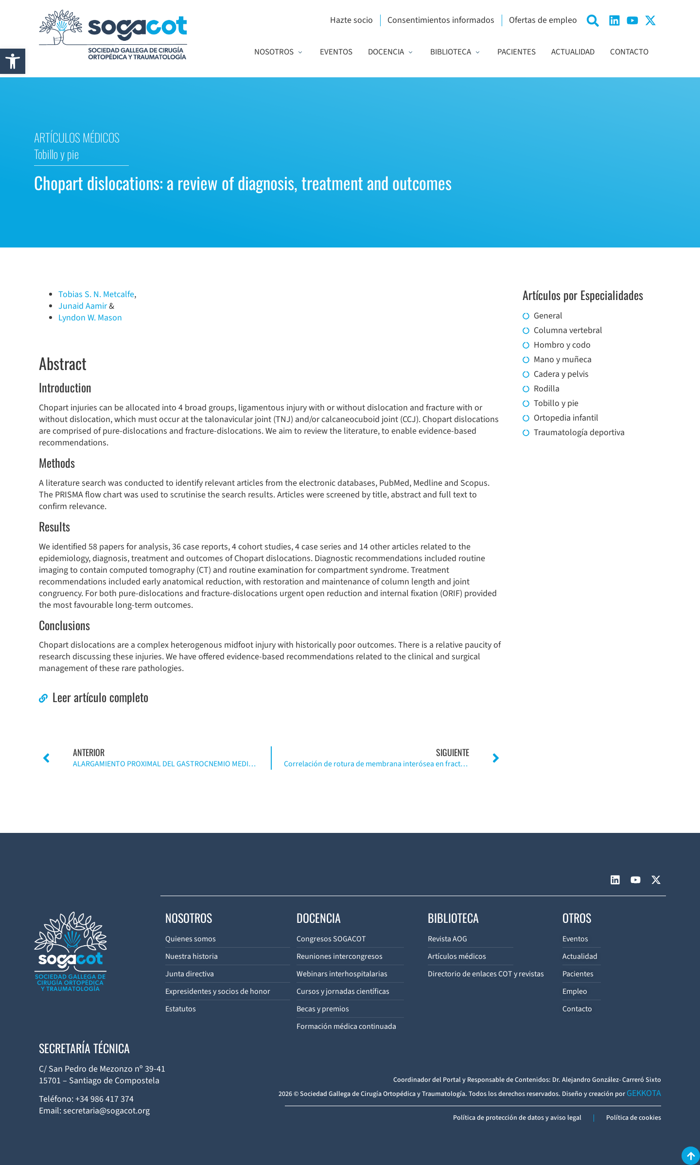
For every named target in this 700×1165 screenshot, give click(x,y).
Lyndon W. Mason (90, 318)
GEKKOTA (644, 1093)
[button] (12, 61)
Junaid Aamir (82, 306)
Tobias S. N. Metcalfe (96, 294)
